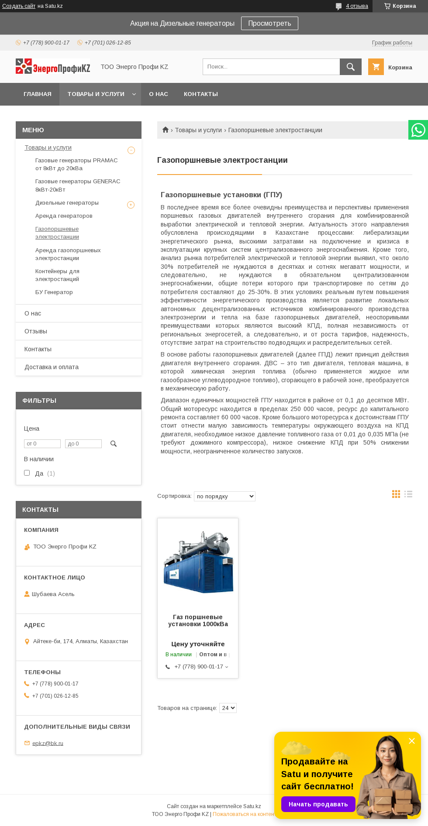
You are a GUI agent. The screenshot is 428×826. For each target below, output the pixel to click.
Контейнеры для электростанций (57, 275)
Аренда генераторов (64, 215)
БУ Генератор (54, 292)
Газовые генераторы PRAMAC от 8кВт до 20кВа (76, 164)
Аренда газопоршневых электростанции (68, 254)
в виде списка (408, 496)
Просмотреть (269, 23)
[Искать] (351, 66)
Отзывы (35, 331)
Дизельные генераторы (67, 202)
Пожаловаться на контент (244, 814)
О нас (158, 94)
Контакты (201, 94)
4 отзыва (357, 6)
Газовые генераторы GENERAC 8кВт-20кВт (78, 185)
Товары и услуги (95, 94)
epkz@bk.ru (47, 743)
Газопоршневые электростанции (57, 233)
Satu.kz (252, 806)
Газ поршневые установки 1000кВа (198, 620)
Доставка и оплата (51, 366)
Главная (38, 94)
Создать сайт (18, 6)
